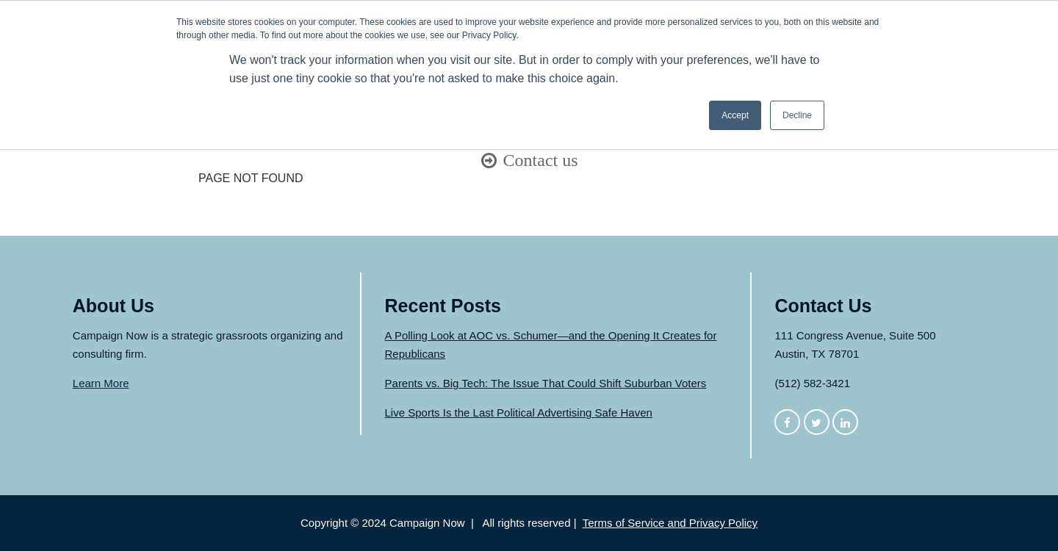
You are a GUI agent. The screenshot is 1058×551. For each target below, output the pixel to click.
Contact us (540, 160)
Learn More (101, 383)
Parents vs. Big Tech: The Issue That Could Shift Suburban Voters (546, 383)
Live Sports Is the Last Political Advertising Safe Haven (518, 412)
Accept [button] (735, 115)
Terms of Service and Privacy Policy (670, 522)
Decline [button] (797, 115)
